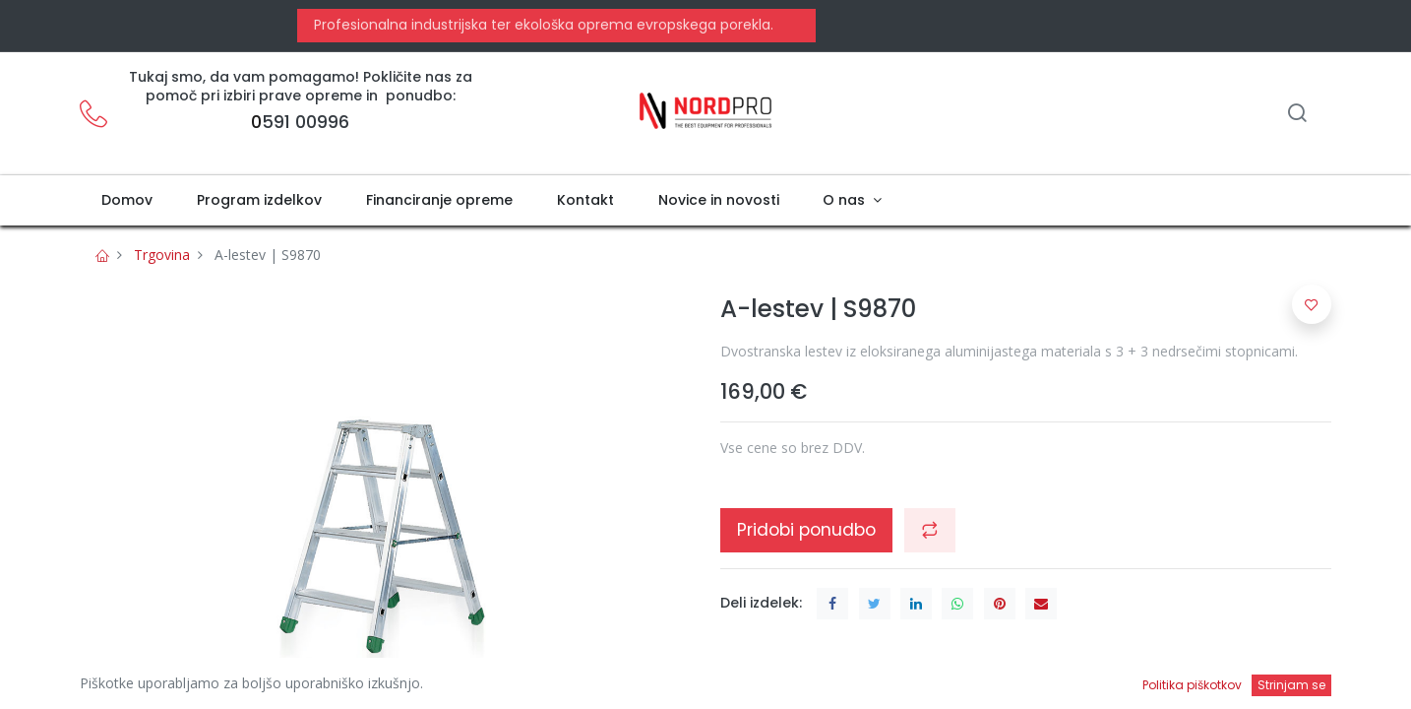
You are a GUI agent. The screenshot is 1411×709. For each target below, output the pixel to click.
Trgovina (162, 254)
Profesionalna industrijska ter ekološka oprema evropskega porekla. (541, 24)
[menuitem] (127, 200)
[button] (929, 529)
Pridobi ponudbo (806, 530)
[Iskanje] (1297, 114)
